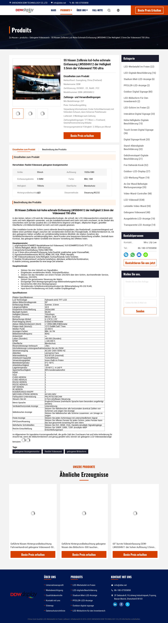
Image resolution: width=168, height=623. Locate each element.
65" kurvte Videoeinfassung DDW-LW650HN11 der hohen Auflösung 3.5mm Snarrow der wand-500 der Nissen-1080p (134, 545)
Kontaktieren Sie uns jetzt (140, 263)
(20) (137, 139)
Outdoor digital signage (83, 606)
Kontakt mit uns (53, 600)
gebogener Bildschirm (76, 451)
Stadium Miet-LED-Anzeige (85, 595)
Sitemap (49, 606)
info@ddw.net (58, 3)
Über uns (82, 10)
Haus (53, 10)
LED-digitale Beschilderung (85, 590)
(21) (136, 157)
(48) (137, 212)
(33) (139, 114)
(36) (138, 131)
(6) (139, 79)
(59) (137, 206)
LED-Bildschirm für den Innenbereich (89, 611)
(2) (137, 85)
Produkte (66, 10)
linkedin (115, 604)
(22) (139, 66)
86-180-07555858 (78, 3)
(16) (140, 73)
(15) (136, 122)
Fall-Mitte (97, 10)
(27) (137, 171)
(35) (135, 186)
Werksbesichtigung (54, 590)
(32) (134, 147)
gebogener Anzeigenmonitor (27, 451)
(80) (138, 91)
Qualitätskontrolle (54, 595)
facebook (121, 604)
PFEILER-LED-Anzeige (83, 600)
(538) (134, 200)
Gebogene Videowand (39, 37)
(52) (136, 165)
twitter (127, 604)
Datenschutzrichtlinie (55, 611)
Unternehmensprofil (55, 585)
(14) (139, 225)
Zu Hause (13, 37)
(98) (138, 193)
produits (23, 37)
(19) (136, 177)
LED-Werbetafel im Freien (84, 585)
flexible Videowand (53, 451)
